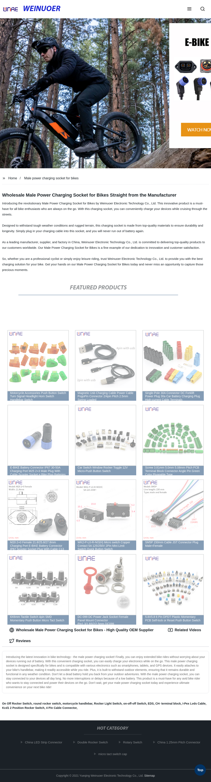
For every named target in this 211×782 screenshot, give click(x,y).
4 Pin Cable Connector (61, 707)
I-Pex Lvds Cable (193, 703)
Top (200, 771)
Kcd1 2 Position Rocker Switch (23, 707)
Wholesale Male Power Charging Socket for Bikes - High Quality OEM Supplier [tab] (81, 630)
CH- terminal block (168, 703)
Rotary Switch (134, 742)
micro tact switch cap (114, 754)
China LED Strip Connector (45, 742)
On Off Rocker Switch (17, 703)
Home (12, 178)
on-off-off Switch (134, 703)
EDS (151, 703)
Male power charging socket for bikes (51, 178)
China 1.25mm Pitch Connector (180, 742)
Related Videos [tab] (184, 630)
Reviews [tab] (20, 640)
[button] (189, 9)
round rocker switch (47, 703)
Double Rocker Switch (95, 742)
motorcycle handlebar (78, 703)
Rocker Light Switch (108, 703)
